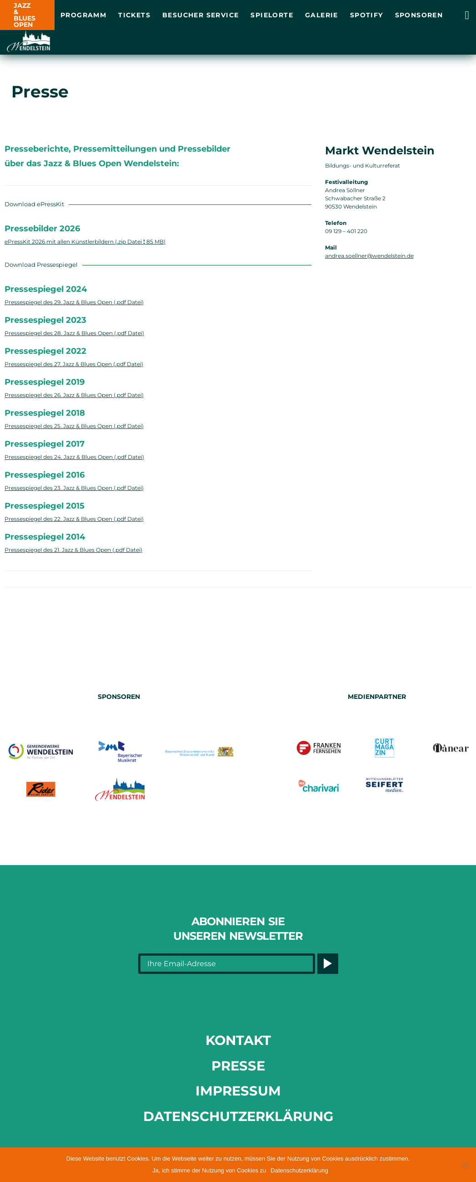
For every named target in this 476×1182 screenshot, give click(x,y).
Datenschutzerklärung (238, 1116)
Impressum (238, 1091)
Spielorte (272, 15)
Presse (238, 1066)
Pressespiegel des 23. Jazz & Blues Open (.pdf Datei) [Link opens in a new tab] (74, 487)
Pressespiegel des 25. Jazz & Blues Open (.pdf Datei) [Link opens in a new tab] (74, 426)
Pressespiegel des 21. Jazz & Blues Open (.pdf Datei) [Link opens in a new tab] (73, 549)
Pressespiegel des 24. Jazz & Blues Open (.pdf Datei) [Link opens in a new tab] (74, 456)
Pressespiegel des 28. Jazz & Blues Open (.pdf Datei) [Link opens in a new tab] (74, 333)
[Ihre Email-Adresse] (227, 963)
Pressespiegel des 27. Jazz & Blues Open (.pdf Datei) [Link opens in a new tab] (74, 364)
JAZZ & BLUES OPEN (24, 15)
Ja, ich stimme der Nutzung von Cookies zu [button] (209, 1170)
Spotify (366, 15)
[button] (464, 1164)
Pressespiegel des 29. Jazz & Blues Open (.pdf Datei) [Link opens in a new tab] (74, 302)
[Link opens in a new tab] (467, 15)
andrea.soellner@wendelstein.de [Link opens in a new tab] (369, 255)
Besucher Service (200, 15)
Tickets (134, 15)
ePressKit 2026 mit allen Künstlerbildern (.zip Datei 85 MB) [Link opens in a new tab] (85, 241)
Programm (83, 15)
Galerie (321, 15)
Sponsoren (419, 15)
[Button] (327, 963)
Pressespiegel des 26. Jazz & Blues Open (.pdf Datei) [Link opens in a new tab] (74, 395)
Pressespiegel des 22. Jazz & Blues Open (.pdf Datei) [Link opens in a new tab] (74, 518)
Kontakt (238, 1040)
